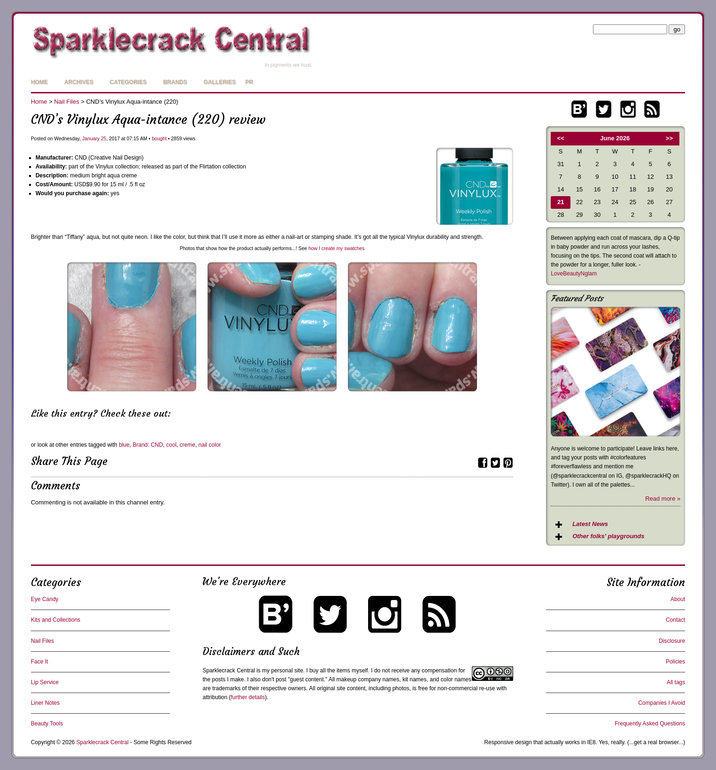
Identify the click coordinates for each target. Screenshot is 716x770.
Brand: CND (147, 445)
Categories (128, 82)
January (91, 138)
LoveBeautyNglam (574, 273)
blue (124, 445)
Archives (78, 82)
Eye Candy (45, 599)
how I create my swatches (336, 248)
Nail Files (66, 101)
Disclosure (672, 641)
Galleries (219, 82)
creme (187, 445)
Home (39, 82)
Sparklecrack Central (228, 670)
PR (249, 82)
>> (669, 138)
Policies (675, 661)
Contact (675, 620)
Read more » (662, 498)
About (677, 599)
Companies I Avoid (661, 703)
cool (171, 445)
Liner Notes (45, 703)
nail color (210, 445)
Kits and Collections (55, 620)
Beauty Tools (47, 723)
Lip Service (45, 682)
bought (159, 138)
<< (560, 138)
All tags (676, 682)
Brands (175, 82)
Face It (39, 661)
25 (104, 138)
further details (248, 697)
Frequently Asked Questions (650, 723)
